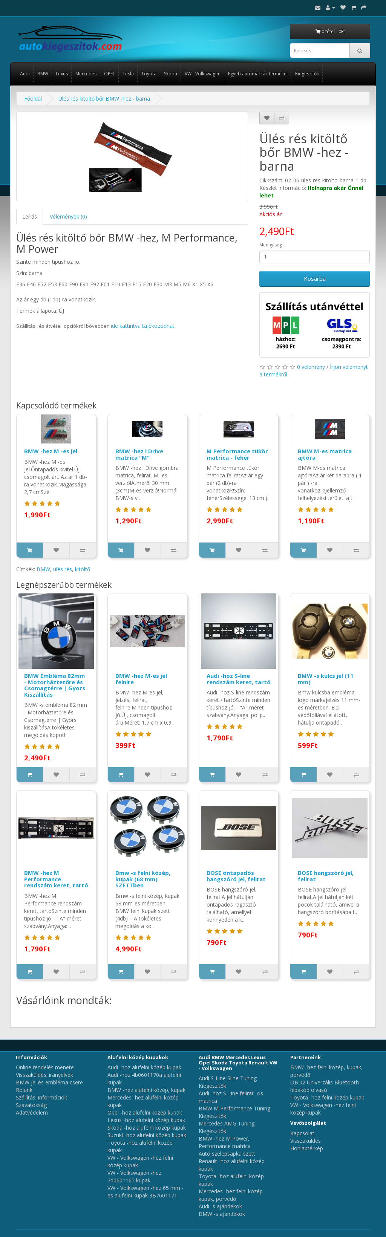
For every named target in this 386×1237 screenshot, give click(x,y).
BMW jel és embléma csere (49, 1082)
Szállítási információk (41, 1097)
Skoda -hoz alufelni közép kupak (146, 1127)
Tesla (128, 73)
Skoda (170, 73)
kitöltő (82, 569)
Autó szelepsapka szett (227, 1153)
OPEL (109, 73)
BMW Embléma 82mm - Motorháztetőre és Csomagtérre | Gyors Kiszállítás (54, 685)
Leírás (29, 216)
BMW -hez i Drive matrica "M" (139, 454)
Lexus (62, 73)
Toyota (148, 73)
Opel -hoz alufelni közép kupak (144, 1112)
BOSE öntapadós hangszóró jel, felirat (236, 876)
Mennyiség (270, 245)
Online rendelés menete (45, 1067)
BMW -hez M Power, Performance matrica (225, 1142)
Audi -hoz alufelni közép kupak (144, 1067)
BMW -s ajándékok (222, 1213)
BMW (42, 73)
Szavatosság (31, 1105)
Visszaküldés (305, 1140)
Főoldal (33, 98)
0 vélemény (311, 366)
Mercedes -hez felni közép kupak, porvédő (231, 1195)
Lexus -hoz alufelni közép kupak (146, 1120)
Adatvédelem (32, 1112)
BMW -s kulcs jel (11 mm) (326, 679)
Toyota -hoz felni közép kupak (327, 1097)
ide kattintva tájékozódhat (143, 325)
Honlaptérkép (306, 1148)
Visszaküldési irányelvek (44, 1074)
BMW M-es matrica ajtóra (325, 454)
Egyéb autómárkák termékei (258, 73)
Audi (25, 73)
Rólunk (24, 1089)
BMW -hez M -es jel (50, 451)
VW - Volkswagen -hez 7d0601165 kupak (134, 1176)
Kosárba (315, 278)
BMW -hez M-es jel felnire (141, 679)
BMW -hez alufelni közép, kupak (146, 1089)
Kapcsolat (302, 1133)
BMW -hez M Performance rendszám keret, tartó (56, 879)
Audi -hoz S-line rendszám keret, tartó (239, 679)
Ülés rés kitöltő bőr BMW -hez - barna (104, 98)
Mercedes (85, 73)
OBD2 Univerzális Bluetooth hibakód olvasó (324, 1086)
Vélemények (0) (68, 216)
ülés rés (62, 569)
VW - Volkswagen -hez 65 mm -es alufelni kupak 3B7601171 (145, 1191)
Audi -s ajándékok (220, 1206)
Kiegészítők (307, 73)
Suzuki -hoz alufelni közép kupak (146, 1135)
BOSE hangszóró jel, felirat (326, 876)
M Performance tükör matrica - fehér (237, 454)
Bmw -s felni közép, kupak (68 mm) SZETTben (142, 879)
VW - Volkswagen (203, 73)
